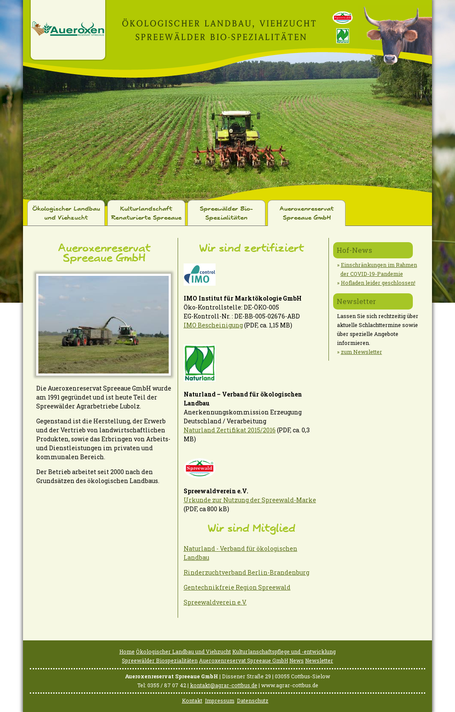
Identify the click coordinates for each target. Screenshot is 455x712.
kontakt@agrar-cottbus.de (223, 685)
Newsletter (356, 301)
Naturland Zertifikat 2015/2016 (230, 430)
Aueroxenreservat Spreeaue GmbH (306, 213)
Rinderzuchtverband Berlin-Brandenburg (246, 572)
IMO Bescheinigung (213, 325)
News (296, 660)
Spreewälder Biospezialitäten (160, 660)
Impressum (219, 700)
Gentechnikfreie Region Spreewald (237, 587)
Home (127, 651)
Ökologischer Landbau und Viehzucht (66, 213)
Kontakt (192, 700)
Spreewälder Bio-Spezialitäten (226, 213)
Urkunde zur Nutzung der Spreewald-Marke (250, 500)
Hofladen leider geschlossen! (378, 282)
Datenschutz (252, 700)
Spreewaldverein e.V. (215, 602)
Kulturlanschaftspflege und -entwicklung (284, 651)
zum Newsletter (361, 351)
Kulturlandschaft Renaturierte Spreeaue (146, 213)
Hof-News (354, 250)
